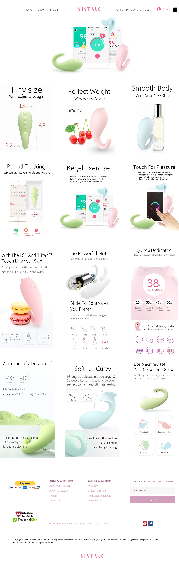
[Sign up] (152, 499)
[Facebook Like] (168, 523)
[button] (175, 9)
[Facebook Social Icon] (150, 523)
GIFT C (120, 9)
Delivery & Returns (61, 480)
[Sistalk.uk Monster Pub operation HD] (145, 523)
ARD (126, 9)
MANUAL (136, 9)
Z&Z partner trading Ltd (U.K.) (92, 539)
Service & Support (99, 480)
